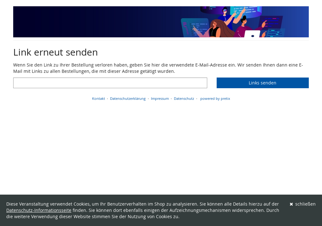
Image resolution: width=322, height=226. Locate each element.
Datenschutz (184, 98)
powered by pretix (215, 98)
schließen (303, 204)
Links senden (262, 83)
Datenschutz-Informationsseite (38, 210)
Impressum (160, 98)
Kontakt (98, 98)
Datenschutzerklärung (128, 98)
